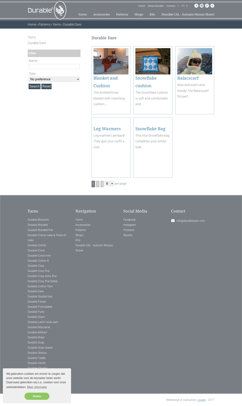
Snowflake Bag (150, 149)
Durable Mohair (37, 332)
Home (141, 6)
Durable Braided (38, 225)
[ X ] (78, 37)
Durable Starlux (37, 352)
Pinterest (128, 230)
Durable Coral (36, 250)
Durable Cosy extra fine (42, 276)
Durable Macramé (39, 327)
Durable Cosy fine (39, 271)
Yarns (83, 14)
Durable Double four (40, 296)
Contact (170, 6)
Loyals (201, 400)
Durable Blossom (38, 219)
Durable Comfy (37, 245)
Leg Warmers (107, 149)
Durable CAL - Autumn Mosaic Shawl (188, 14)
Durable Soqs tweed (40, 347)
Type (32, 73)
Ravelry (128, 235)
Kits (152, 14)
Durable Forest (37, 301)
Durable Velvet (37, 363)
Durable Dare (36, 291)
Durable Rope (36, 337)
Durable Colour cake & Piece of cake (47, 237)
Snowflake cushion (146, 82)
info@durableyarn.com (190, 220)
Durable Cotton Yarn (40, 286)
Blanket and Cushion (105, 82)
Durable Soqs (36, 342)
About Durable (156, 6)
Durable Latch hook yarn (43, 322)
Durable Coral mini (39, 255)
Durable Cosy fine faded (42, 281)
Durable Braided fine (40, 230)
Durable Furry (36, 311)
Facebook (129, 219)
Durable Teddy (37, 358)
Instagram (129, 225)
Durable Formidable (40, 306)
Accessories (101, 14)
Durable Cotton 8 (38, 260)
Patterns (122, 14)
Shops (139, 14)
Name (33, 61)
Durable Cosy (36, 265)
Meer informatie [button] (37, 387)
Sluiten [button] (37, 396)
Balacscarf (188, 78)
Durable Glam (36, 317)
